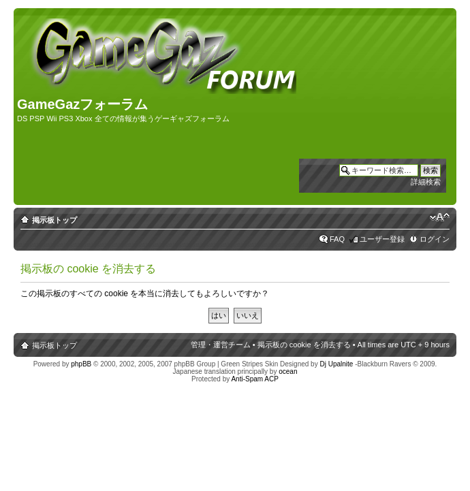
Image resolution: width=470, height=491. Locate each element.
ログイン (435, 239)
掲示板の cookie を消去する (304, 344)
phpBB (81, 364)
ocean (288, 371)
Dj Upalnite (336, 364)
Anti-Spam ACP (254, 379)
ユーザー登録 (382, 239)
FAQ (337, 239)
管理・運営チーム (221, 344)
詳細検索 (426, 182)
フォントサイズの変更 (440, 217)
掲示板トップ (54, 220)
